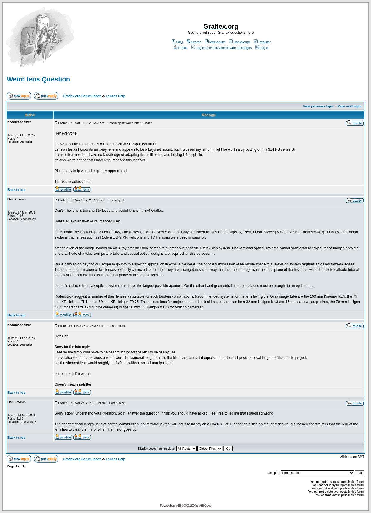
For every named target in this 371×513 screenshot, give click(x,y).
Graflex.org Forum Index (82, 96)
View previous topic (318, 106)
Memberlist (215, 42)
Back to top (16, 189)
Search (194, 42)
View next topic (349, 106)
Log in (262, 48)
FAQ (177, 42)
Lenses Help (115, 96)
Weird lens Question (38, 79)
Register (262, 42)
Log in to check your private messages (221, 48)
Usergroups (240, 42)
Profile (180, 48)
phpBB (177, 505)
